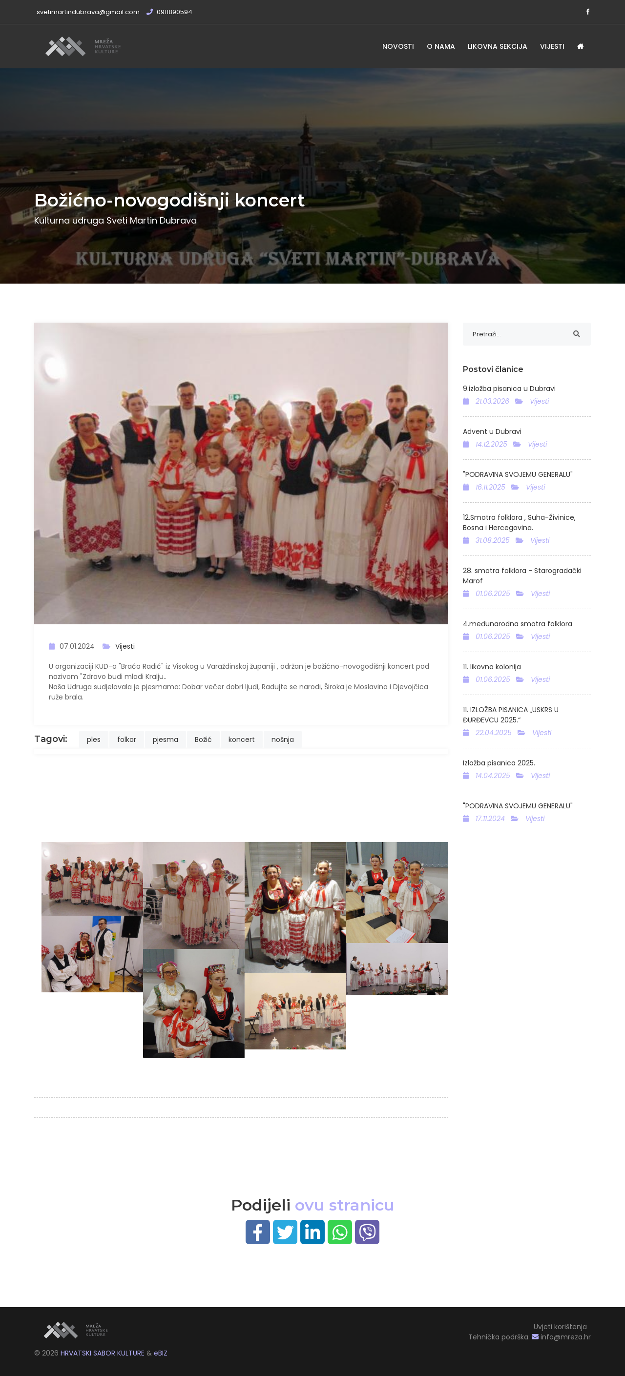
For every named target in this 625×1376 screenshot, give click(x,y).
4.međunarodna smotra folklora (517, 624)
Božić (203, 739)
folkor (126, 739)
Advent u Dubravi (492, 431)
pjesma (165, 739)
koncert (242, 739)
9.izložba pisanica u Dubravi (509, 388)
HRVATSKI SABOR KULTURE (103, 1353)
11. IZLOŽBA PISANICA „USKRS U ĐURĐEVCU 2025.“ (511, 715)
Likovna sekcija (497, 46)
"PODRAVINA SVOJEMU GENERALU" (518, 474)
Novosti (398, 46)
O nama (441, 46)
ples (94, 739)
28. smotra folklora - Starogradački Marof (522, 576)
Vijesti (552, 46)
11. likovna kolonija (492, 667)
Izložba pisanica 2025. (499, 763)
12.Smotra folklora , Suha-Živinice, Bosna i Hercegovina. (519, 523)
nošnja (282, 739)
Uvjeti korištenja (560, 1327)
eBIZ (160, 1353)
